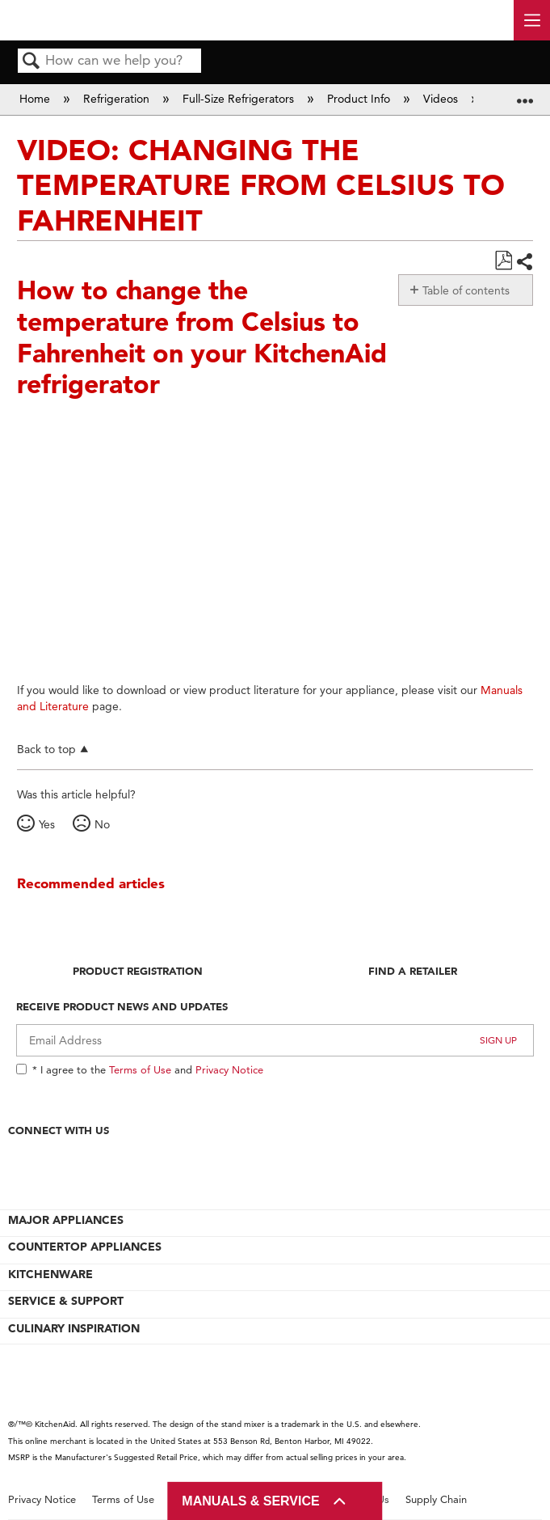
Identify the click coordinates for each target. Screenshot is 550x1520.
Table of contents (466, 290)
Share (524, 261)
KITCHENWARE (50, 1274)
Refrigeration (118, 98)
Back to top (46, 749)
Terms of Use (140, 1069)
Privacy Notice (229, 1069)
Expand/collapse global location (525, 94)
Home (36, 98)
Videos (442, 98)
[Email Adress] (275, 1040)
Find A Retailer (412, 970)
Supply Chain (436, 1499)
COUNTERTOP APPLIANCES (85, 1246)
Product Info (360, 98)
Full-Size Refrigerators (240, 98)
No (102, 824)
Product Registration (138, 970)
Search (31, 61)
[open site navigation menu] (532, 20)
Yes (47, 824)
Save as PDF (503, 261)
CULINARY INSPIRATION (74, 1328)
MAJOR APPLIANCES (66, 1220)
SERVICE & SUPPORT (66, 1300)
